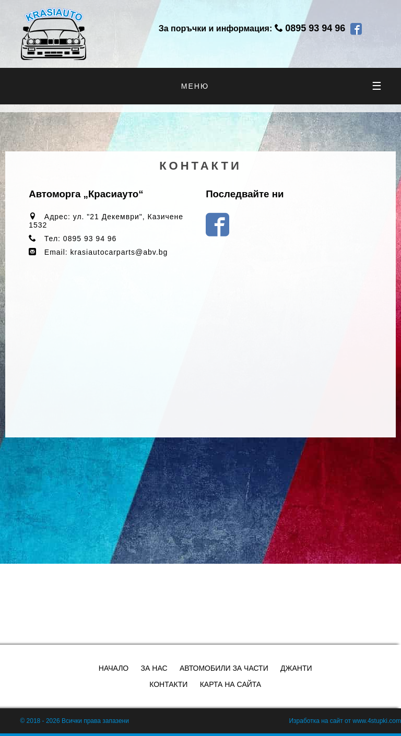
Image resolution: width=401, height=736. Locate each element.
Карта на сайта (230, 684)
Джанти (296, 668)
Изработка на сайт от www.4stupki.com (345, 721)
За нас (154, 668)
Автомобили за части (224, 668)
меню (282, 86)
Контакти (168, 684)
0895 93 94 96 (315, 28)
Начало (113, 668)
